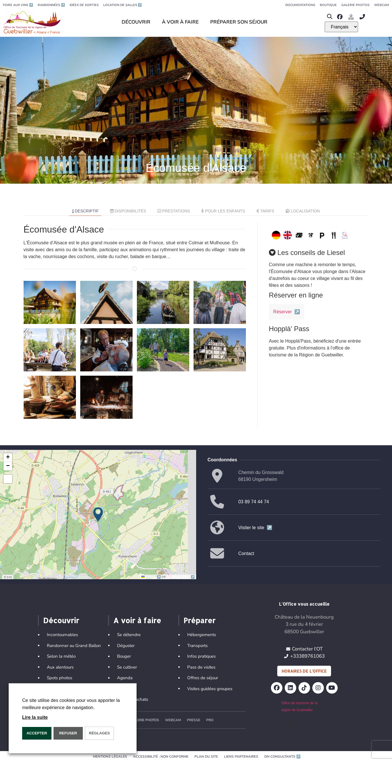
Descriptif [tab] (85, 211)
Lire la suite (35, 717)
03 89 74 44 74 (253, 501)
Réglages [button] (99, 733)
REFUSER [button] (68, 733)
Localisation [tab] (303, 211)
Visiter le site (255, 527)
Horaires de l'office (304, 671)
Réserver (286, 311)
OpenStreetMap (180, 577)
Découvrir (61, 620)
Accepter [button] (36, 733)
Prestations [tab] (174, 211)
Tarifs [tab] (265, 211)
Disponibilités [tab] (128, 211)
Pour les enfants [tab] (223, 211)
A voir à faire (137, 620)
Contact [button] (246, 553)
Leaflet (151, 577)
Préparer (199, 620)
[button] (329, 17)
